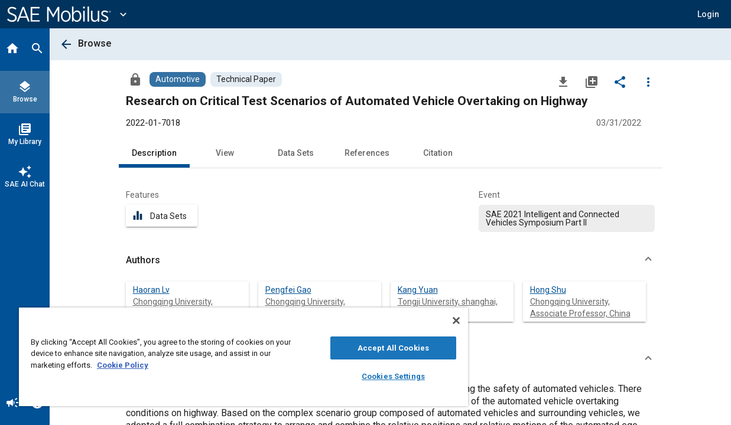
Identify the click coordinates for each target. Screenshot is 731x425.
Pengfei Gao (288, 290)
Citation (438, 153)
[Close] (430, 320)
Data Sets (296, 153)
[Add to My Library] (591, 81)
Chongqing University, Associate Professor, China (580, 307)
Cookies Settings (372, 376)
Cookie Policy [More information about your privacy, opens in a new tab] (135, 365)
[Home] (12, 49)
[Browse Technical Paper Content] (246, 79)
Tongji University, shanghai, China (448, 307)
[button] (708, 14)
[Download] (563, 81)
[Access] (135, 79)
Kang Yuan (418, 290)
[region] (231, 357)
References (367, 153)
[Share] (620, 81)
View (225, 153)
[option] (567, 218)
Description (154, 153)
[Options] (648, 81)
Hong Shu (548, 290)
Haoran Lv (151, 290)
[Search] (37, 49)
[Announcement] (12, 403)
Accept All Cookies (372, 348)
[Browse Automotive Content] (178, 79)
